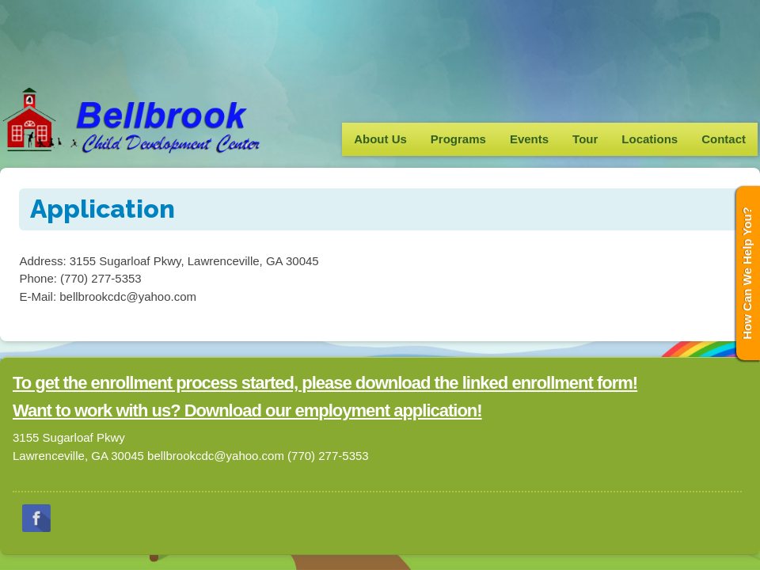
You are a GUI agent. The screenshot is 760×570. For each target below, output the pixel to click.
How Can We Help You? (747, 273)
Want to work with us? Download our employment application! (247, 410)
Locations (649, 139)
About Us (380, 139)
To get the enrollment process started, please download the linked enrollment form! (325, 383)
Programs (458, 139)
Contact (723, 139)
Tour (585, 139)
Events (529, 139)
